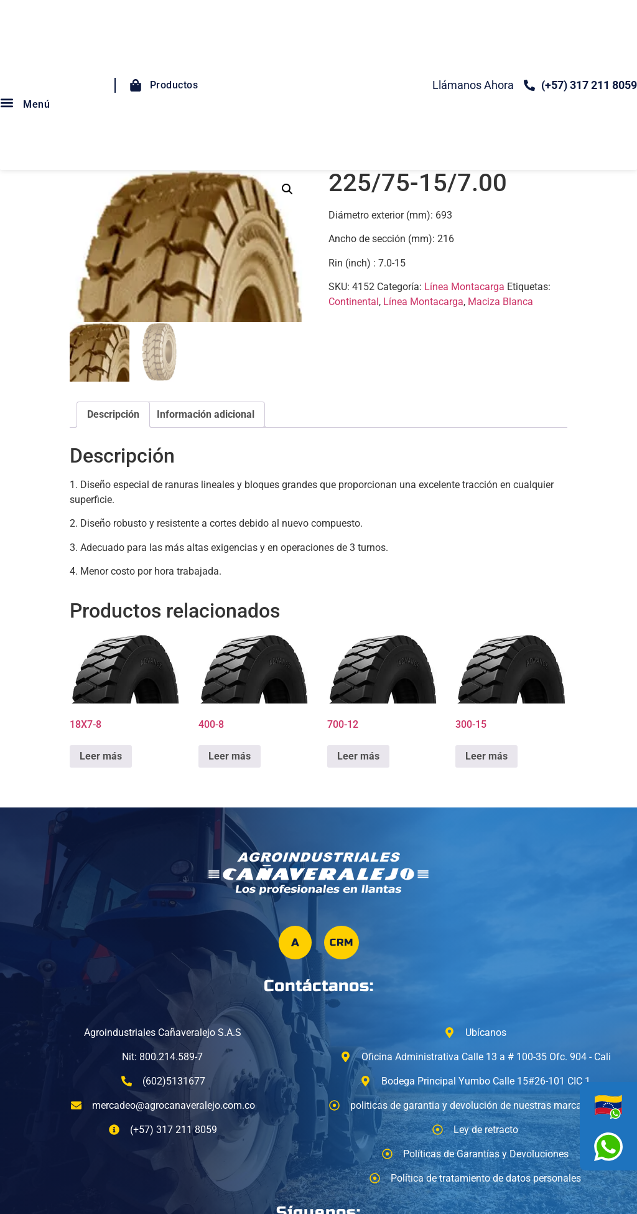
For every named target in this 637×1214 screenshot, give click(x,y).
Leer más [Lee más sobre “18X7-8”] (101, 756)
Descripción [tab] (113, 414)
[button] (287, 189)
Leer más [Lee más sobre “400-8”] (229, 756)
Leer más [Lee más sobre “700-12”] (358, 756)
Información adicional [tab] (205, 414)
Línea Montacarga (464, 287)
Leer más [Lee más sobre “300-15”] (486, 756)
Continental (353, 302)
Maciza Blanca (500, 302)
